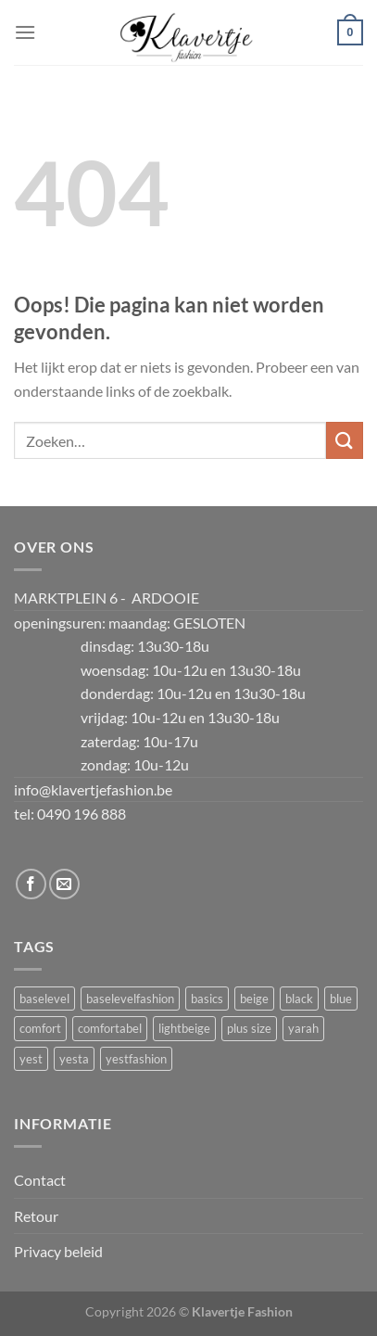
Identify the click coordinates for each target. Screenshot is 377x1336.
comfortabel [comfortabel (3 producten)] (110, 1028)
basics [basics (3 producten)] (207, 998)
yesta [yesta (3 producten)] (74, 1058)
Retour (36, 1216)
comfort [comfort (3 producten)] (40, 1028)
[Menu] (25, 32)
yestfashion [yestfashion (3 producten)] (136, 1058)
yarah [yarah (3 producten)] (303, 1028)
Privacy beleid (58, 1251)
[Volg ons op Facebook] (31, 884)
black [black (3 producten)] (299, 998)
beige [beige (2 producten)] (254, 998)
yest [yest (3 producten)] (31, 1058)
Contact (40, 1180)
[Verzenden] (344, 440)
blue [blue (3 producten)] (341, 998)
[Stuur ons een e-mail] (64, 884)
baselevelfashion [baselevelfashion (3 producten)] (130, 998)
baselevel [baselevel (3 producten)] (44, 998)
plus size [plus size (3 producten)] (249, 1028)
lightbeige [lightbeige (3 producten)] (184, 1028)
